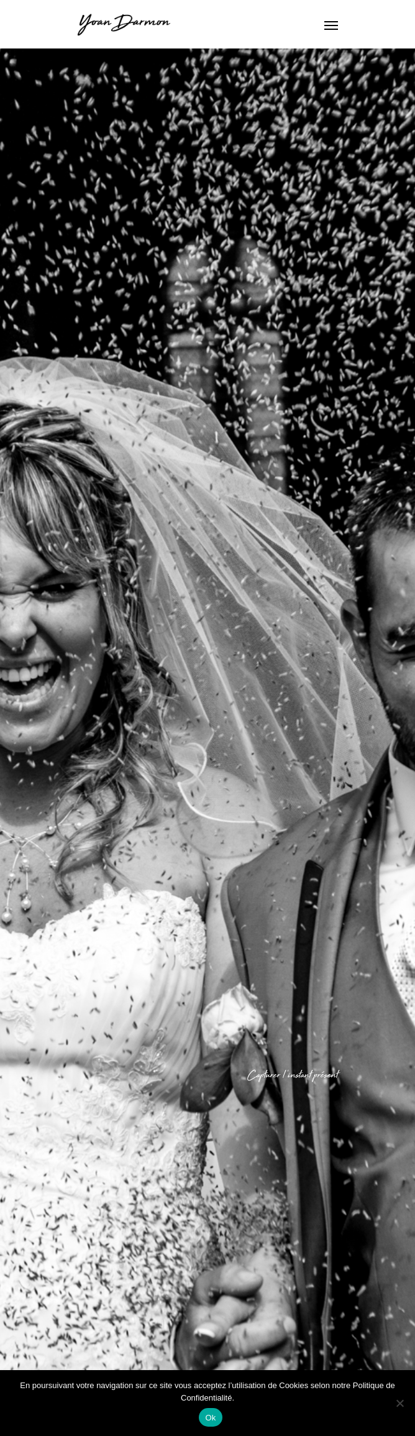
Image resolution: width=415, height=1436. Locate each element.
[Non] (399, 1403)
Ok (210, 1417)
